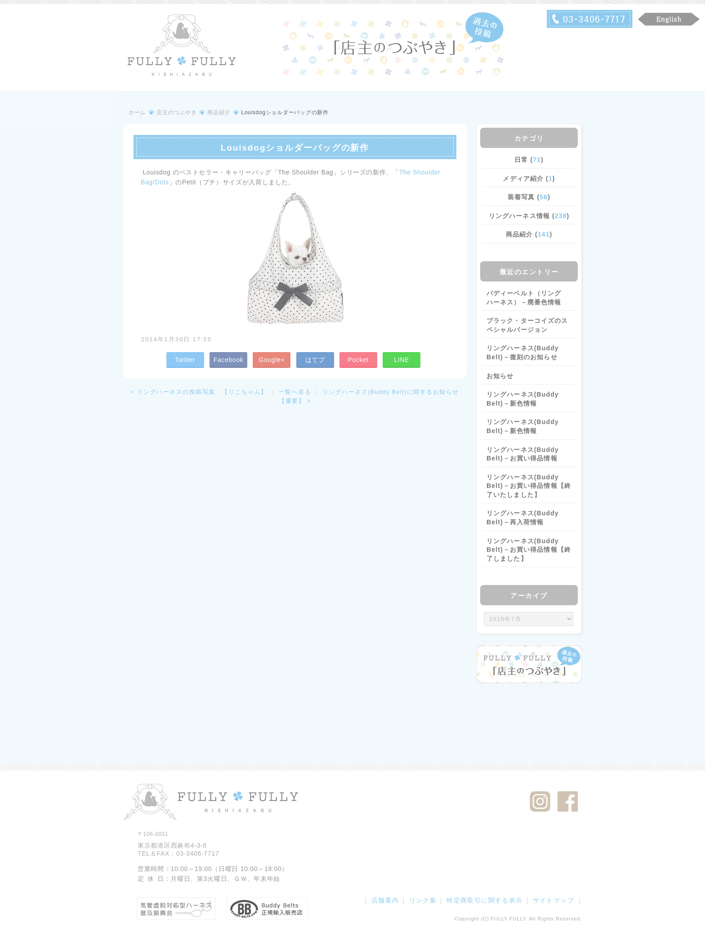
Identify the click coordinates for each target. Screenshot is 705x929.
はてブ (315, 359)
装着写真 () (529, 197)
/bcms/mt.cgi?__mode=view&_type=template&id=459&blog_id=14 (528, 619)
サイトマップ (553, 900)
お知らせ (499, 376)
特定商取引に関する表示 (484, 900)
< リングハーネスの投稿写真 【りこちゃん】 (199, 392)
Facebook (229, 359)
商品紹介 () (529, 234)
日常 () (529, 159)
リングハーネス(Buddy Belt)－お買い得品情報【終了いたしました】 (528, 485)
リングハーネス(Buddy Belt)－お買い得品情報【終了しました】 (528, 549)
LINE (401, 359)
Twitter (185, 359)
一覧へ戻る (295, 392)
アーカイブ (529, 595)
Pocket (358, 359)
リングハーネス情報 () (529, 215)
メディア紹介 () (529, 178)
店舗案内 (385, 900)
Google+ (272, 359)
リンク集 (423, 900)
